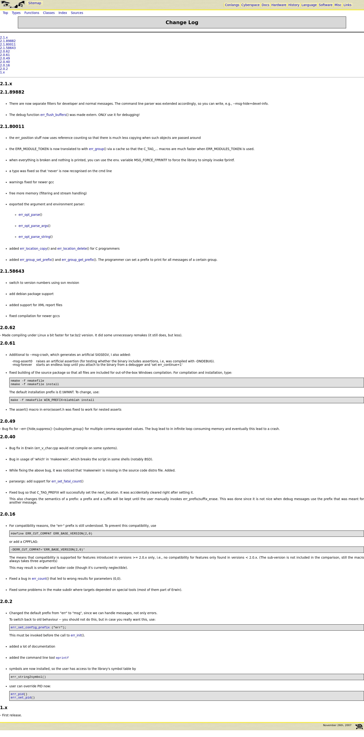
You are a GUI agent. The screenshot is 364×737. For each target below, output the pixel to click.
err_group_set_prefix (36, 260)
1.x (2, 72)
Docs (265, 5)
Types (16, 13)
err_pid (17, 700)
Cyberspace (250, 5)
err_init (76, 639)
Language (309, 5)
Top (5, 13)
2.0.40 (5, 62)
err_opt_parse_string (34, 237)
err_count (39, 582)
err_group (96, 149)
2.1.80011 (8, 44)
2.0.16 (5, 65)
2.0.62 (5, 51)
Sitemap (34, 3)
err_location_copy (33, 248)
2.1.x (4, 37)
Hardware (278, 5)
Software (326, 5)
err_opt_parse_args (33, 226)
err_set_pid (21, 704)
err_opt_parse (29, 214)
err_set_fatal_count (66, 483)
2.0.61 (5, 55)
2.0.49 (5, 58)
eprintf (62, 662)
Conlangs (232, 5)
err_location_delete (72, 248)
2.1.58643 (8, 48)
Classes (49, 13)
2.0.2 (4, 69)
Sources (77, 13)
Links (347, 5)
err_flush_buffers (53, 115)
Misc (338, 5)
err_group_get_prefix (78, 260)
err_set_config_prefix (30, 631)
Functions (31, 13)
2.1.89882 (8, 41)
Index (62, 13)
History (293, 5)
